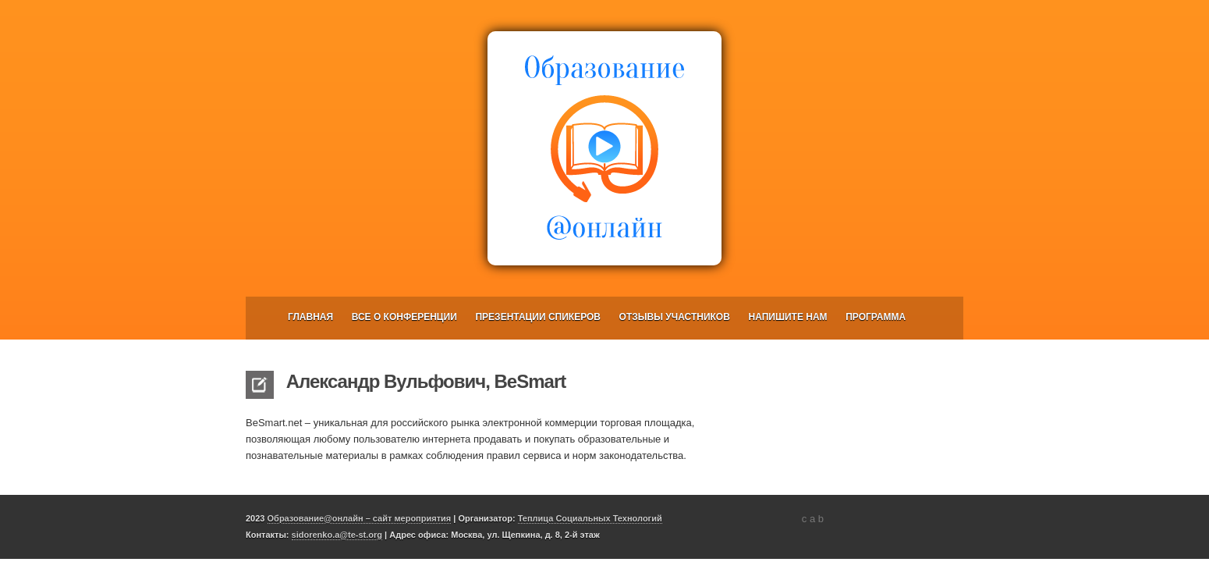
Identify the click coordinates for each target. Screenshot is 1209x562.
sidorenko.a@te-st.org (337, 534)
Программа (876, 316)
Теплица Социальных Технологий (590, 518)
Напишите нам (788, 316)
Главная (310, 316)
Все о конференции (404, 316)
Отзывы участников (674, 316)
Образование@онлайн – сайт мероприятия (360, 518)
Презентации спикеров (538, 316)
